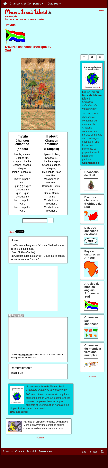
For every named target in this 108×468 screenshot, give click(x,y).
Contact (19, 451)
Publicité (31, 451)
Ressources (45, 451)
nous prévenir (25, 355)
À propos (8, 451)
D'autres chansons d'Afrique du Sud (28, 48)
